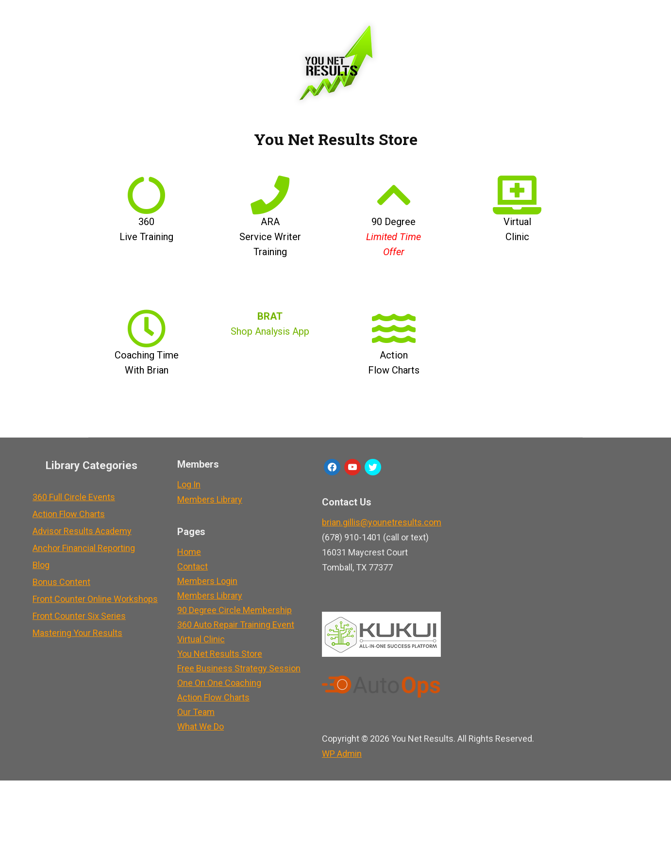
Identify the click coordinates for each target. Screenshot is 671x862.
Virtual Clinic (517, 221)
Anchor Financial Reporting (84, 548)
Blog (41, 565)
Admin (342, 738)
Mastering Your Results (77, 633)
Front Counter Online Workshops (95, 599)
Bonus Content (61, 582)
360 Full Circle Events (74, 497)
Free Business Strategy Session (239, 668)
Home (189, 552)
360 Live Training (146, 221)
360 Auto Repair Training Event (235, 624)
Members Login (207, 581)
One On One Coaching (219, 683)
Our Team (196, 712)
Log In (189, 484)
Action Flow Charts (393, 355)
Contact (192, 566)
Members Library (209, 499)
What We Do (200, 726)
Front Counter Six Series (79, 616)
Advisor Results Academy (82, 531)
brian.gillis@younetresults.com (381, 522)
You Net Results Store (219, 654)
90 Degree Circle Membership (234, 610)
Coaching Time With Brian (147, 355)
